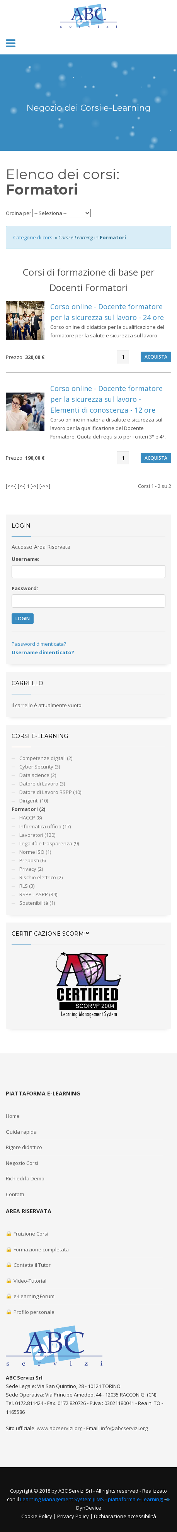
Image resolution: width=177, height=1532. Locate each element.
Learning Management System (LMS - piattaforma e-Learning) (91, 1499)
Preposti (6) (32, 860)
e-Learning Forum (30, 1296)
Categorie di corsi (33, 237)
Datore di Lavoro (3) (42, 783)
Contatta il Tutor (28, 1264)
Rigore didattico (24, 1147)
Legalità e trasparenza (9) (49, 843)
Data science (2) (37, 775)
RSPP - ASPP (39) (38, 894)
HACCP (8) (30, 817)
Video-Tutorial (26, 1280)
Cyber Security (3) (39, 766)
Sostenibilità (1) (37, 902)
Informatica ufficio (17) (45, 826)
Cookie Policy (36, 1516)
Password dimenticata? (39, 643)
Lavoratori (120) (37, 834)
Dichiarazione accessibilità (125, 1516)
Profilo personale (30, 1312)
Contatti (15, 1194)
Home (13, 1115)
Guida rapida (21, 1131)
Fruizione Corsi (27, 1233)
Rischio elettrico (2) (41, 877)
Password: (25, 588)
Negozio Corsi (22, 1163)
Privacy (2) (31, 868)
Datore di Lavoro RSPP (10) (50, 792)
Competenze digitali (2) (45, 758)
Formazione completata (37, 1249)
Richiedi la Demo (25, 1178)
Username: (25, 558)
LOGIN (22, 618)
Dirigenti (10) (33, 800)
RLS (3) (26, 885)
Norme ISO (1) (35, 851)
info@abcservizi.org (124, 1428)
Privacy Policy (73, 1516)
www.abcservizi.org (59, 1428)
